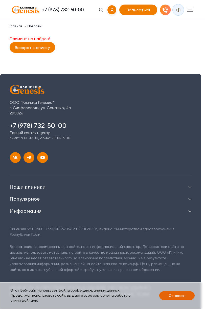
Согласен (177, 295)
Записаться (138, 9)
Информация (26, 211)
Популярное (25, 199)
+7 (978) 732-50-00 (63, 10)
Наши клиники (27, 187)
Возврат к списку (32, 47)
